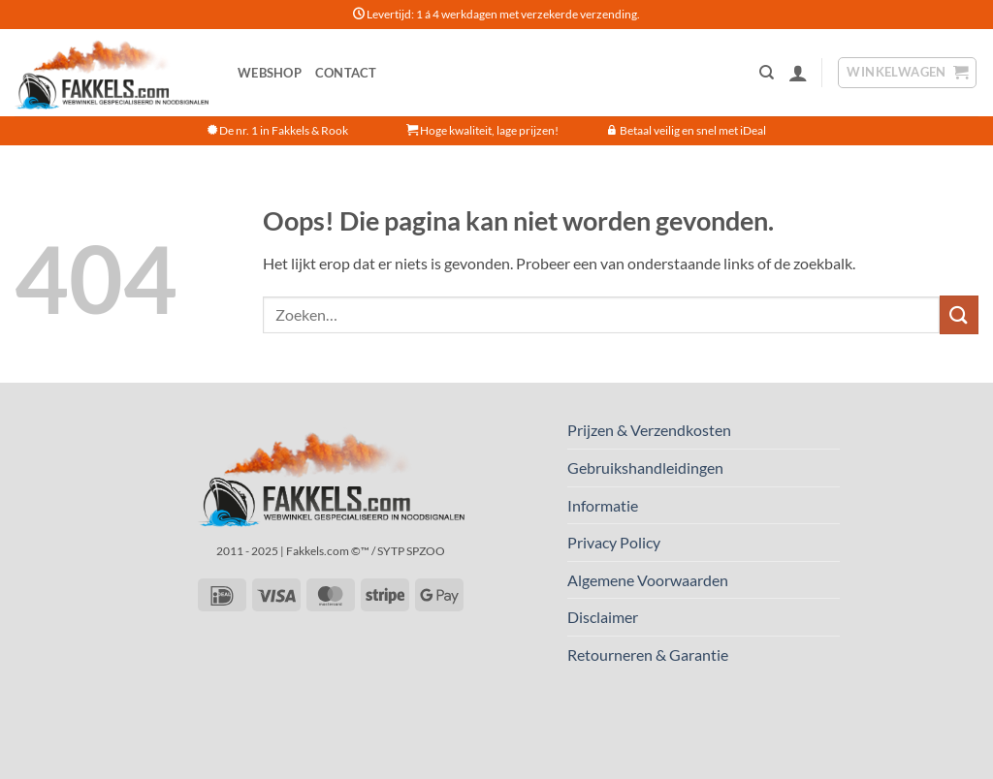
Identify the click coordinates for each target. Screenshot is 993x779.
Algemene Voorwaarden (647, 580)
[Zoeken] (766, 72)
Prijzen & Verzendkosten (649, 430)
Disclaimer (602, 617)
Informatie (602, 505)
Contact (346, 72)
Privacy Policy (613, 542)
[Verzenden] (959, 314)
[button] (798, 72)
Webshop (270, 72)
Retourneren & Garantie (647, 654)
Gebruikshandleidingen (645, 467)
